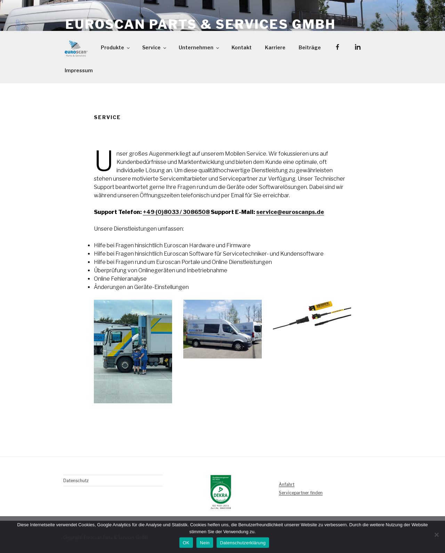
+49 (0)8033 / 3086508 (176, 212)
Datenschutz (76, 480)
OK (186, 542)
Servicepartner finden (301, 492)
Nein (205, 542)
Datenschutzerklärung (243, 542)
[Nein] (436, 534)
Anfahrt (286, 484)
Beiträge (310, 47)
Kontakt (242, 47)
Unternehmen (199, 47)
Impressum (79, 70)
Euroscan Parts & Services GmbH (200, 24)
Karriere (275, 47)
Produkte (116, 47)
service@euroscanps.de (290, 212)
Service (154, 47)
